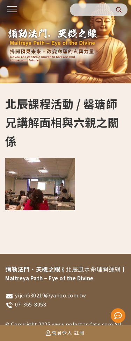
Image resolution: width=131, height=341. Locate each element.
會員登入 (62, 332)
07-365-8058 (30, 304)
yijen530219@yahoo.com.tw (50, 295)
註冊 (79, 332)
